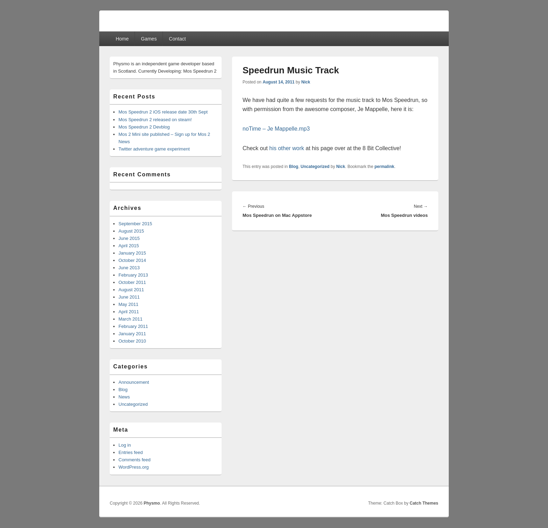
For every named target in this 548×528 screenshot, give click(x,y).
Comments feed (134, 459)
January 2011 (132, 333)
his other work (286, 148)
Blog (293, 166)
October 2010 (132, 341)
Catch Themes (424, 503)
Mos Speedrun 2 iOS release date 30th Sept (163, 112)
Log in (124, 445)
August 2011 (131, 289)
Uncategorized (315, 166)
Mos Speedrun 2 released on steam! (155, 119)
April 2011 (128, 311)
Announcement (133, 382)
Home (122, 39)
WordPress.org (133, 467)
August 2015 (131, 231)
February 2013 (133, 275)
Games (149, 39)
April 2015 (128, 245)
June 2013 (129, 267)
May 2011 (128, 304)
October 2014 (132, 260)
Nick (305, 82)
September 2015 (135, 223)
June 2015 (129, 238)
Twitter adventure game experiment (154, 149)
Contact (177, 39)
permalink (385, 166)
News (124, 396)
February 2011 (133, 326)
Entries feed (130, 452)
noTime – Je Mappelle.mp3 (276, 129)
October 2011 (132, 282)
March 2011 (130, 319)
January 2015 (132, 253)
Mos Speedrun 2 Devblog (144, 127)
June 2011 (129, 297)
